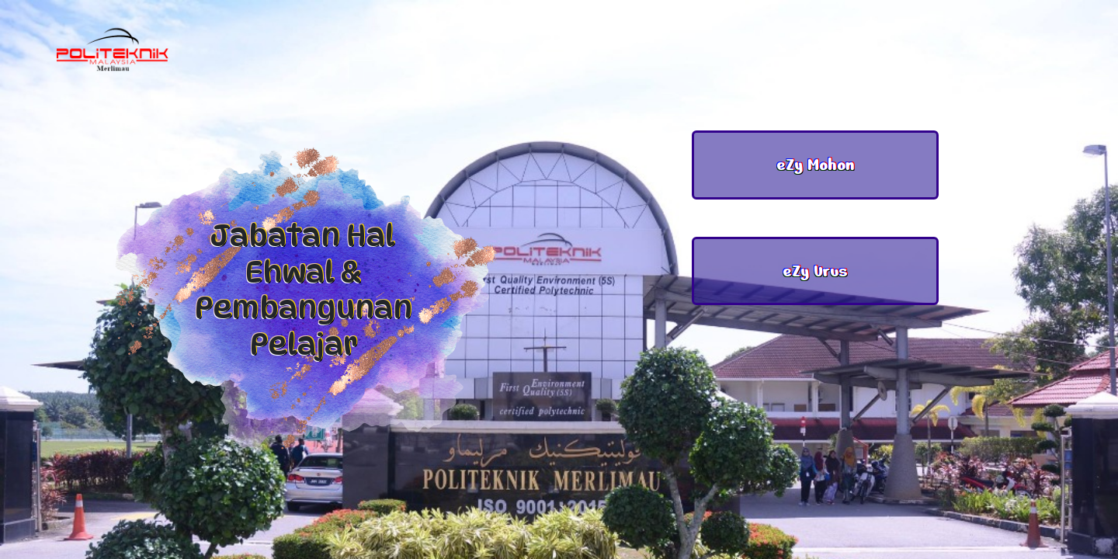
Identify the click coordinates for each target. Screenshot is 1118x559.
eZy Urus (815, 271)
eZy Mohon (815, 164)
